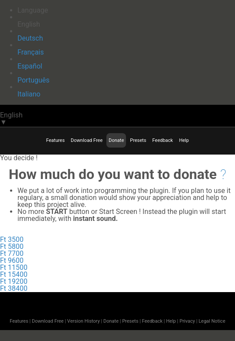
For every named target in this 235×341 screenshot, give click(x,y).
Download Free (86, 140)
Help (184, 140)
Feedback (162, 140)
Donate (116, 140)
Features (55, 140)
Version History (83, 321)
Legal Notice (211, 321)
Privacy (187, 321)
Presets (138, 140)
